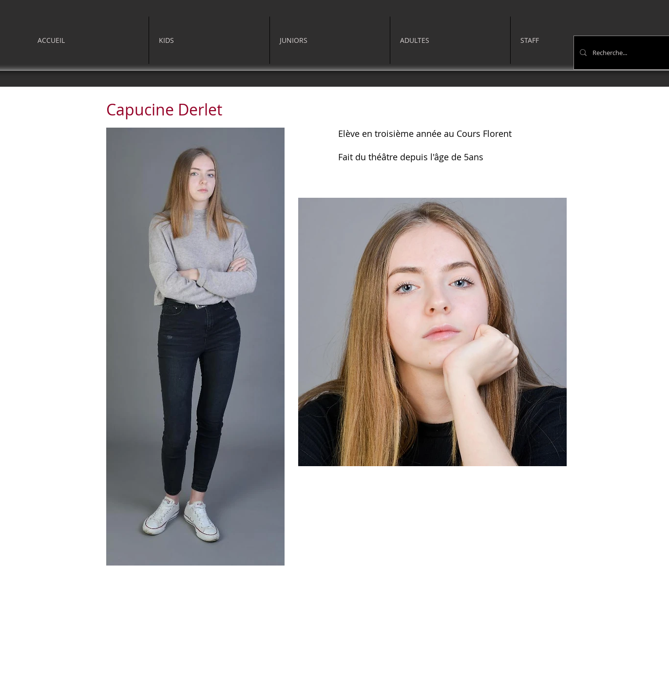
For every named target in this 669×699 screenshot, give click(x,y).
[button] (209, 40)
